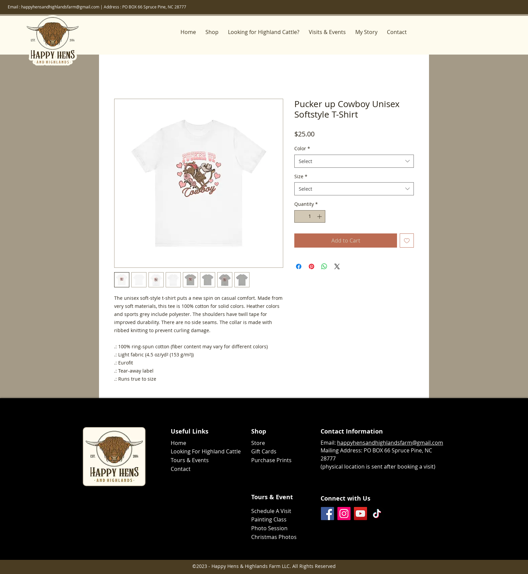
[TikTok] (377, 513)
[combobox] (354, 161)
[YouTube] (360, 513)
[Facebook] (327, 513)
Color (302, 148)
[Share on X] (337, 266)
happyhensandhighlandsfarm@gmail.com (60, 6)
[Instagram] (344, 513)
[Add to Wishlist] (407, 240)
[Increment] (320, 216)
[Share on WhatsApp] (324, 266)
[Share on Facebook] (299, 266)
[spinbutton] (310, 216)
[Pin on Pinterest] (311, 266)
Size (300, 176)
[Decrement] (299, 216)
